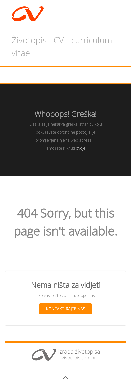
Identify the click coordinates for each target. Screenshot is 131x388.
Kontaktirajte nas (65, 309)
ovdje (80, 148)
